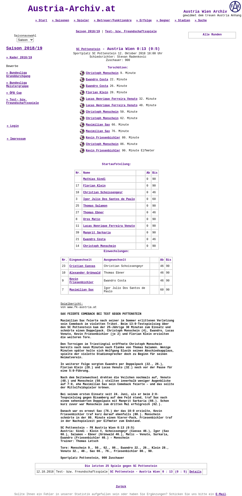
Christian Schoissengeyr (103, 192)
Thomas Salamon (95, 206)
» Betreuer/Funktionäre (112, 20)
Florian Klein (97, 92)
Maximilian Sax (98, 125)
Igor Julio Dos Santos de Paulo (109, 199)
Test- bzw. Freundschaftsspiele (131, 31)
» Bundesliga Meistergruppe (17, 84)
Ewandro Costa (97, 79)
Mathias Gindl (94, 179)
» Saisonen (60, 20)
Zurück (121, 486)
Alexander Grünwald (85, 273)
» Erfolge (144, 20)
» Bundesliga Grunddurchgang (18, 74)
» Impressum (16, 139)
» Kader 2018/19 (19, 57)
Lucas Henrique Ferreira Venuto (111, 99)
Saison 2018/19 (24, 48)
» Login (13, 126)
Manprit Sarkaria (97, 232)
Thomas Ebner (93, 212)
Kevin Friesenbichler (103, 137)
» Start (41, 20)
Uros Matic (91, 219)
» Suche (201, 20)
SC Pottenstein (88, 49)
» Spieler (81, 20)
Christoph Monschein (102, 73)
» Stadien (182, 20)
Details (195, 472)
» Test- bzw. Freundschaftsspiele (22, 101)
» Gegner (163, 20)
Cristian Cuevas (82, 266)
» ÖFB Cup (14, 93)
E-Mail (221, 494)
